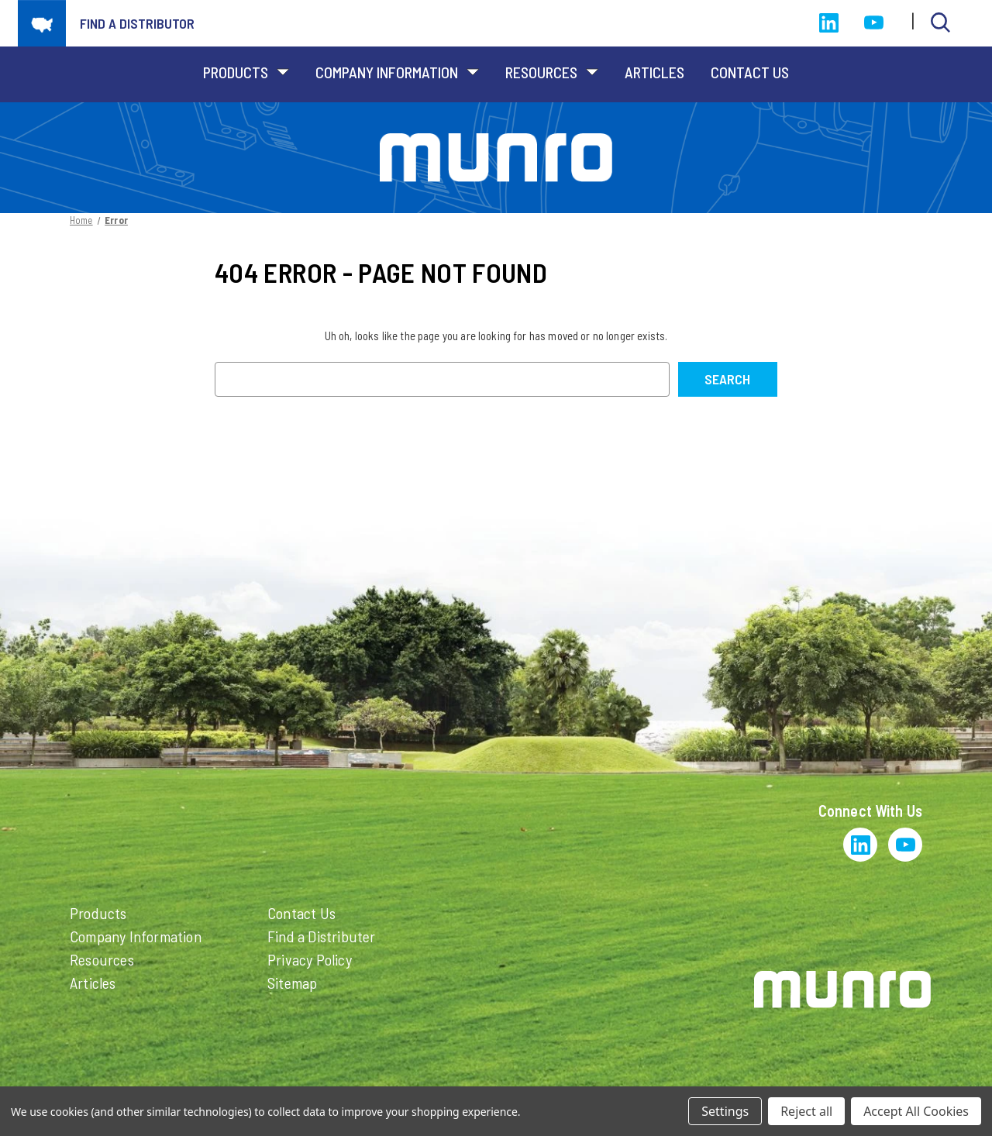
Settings (725, 1111)
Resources (551, 72)
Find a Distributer (321, 936)
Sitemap (292, 982)
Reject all (806, 1111)
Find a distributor (137, 23)
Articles (654, 72)
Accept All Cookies (916, 1111)
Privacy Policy (309, 959)
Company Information (397, 72)
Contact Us (750, 72)
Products (246, 72)
